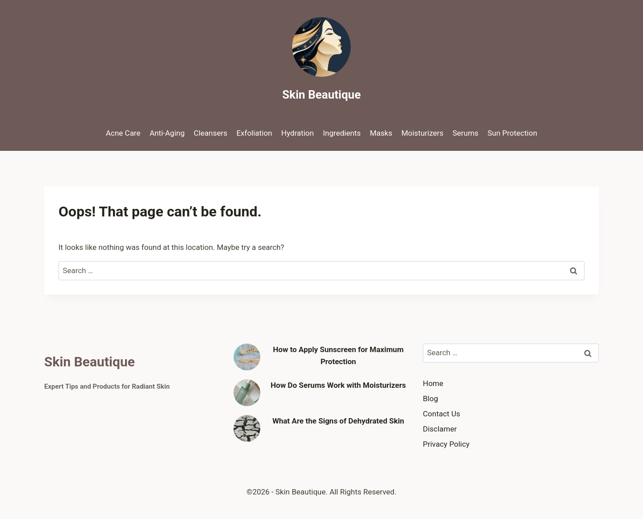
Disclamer (440, 428)
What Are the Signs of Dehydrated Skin (338, 420)
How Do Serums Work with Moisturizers (338, 385)
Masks (381, 133)
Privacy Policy (446, 444)
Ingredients (342, 133)
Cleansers (210, 133)
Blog (430, 398)
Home (433, 383)
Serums (465, 133)
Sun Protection (512, 133)
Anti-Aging (167, 133)
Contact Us (441, 413)
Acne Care (123, 133)
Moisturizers (422, 133)
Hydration (297, 133)
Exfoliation (254, 133)
